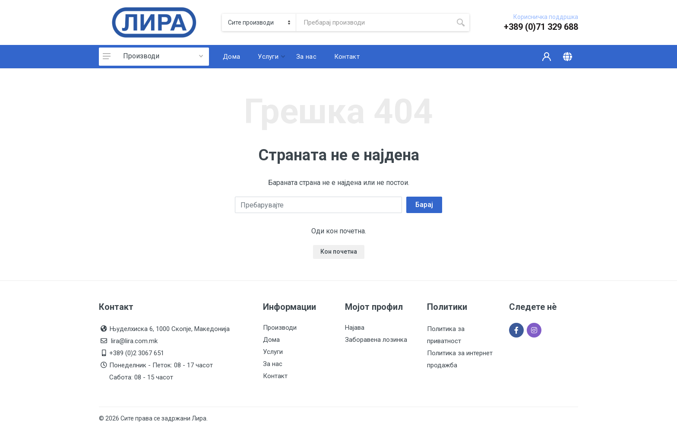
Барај (424, 205)
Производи (141, 56)
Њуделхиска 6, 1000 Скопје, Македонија (169, 329)
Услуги (273, 352)
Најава (354, 327)
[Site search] (374, 22)
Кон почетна (338, 251)
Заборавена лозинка (376, 340)
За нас (272, 364)
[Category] (259, 22)
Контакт (275, 376)
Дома (271, 340)
